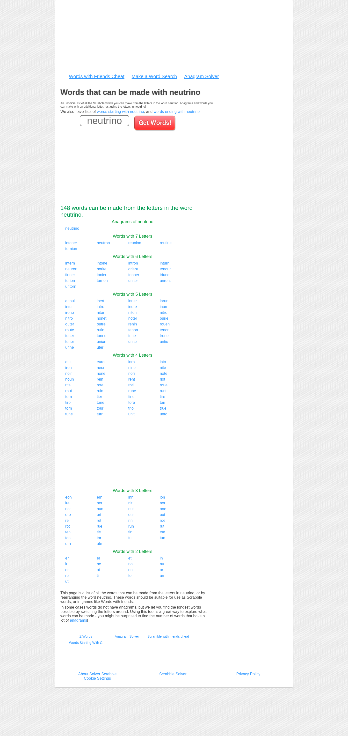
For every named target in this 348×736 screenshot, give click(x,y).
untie (164, 341)
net (99, 503)
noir (68, 373)
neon (101, 368)
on (130, 570)
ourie (164, 318)
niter (100, 312)
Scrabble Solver (173, 674)
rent (131, 379)
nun (100, 509)
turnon (102, 281)
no (130, 564)
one (163, 509)
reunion (134, 243)
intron (133, 263)
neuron (71, 269)
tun (162, 538)
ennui (70, 301)
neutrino (72, 228)
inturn (164, 263)
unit (131, 414)
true (163, 408)
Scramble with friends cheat (168, 636)
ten (68, 532)
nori (131, 373)
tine (131, 397)
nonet (101, 318)
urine (69, 347)
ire (67, 503)
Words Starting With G (85, 643)
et (129, 558)
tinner (70, 275)
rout (68, 391)
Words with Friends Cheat (96, 76)
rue (99, 526)
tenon (133, 330)
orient (133, 269)
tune (69, 414)
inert (100, 301)
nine (132, 368)
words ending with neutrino (177, 112)
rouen (165, 324)
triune (164, 275)
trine (132, 336)
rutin (100, 330)
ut (66, 581)
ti (98, 576)
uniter (133, 281)
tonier (101, 275)
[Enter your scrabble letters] (104, 120)
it (66, 564)
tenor (164, 330)
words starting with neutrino (120, 112)
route (69, 330)
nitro (69, 318)
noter (132, 318)
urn (68, 544)
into (163, 362)
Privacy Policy (248, 674)
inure (132, 307)
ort (99, 515)
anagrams (78, 620)
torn (68, 408)
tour (100, 408)
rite (68, 385)
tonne (101, 336)
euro (100, 362)
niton (132, 312)
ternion (71, 249)
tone (100, 402)
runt (163, 391)
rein (100, 379)
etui (68, 362)
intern (70, 263)
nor (162, 503)
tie (99, 532)
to (129, 576)
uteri (100, 347)
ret (99, 520)
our (131, 515)
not (68, 509)
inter (69, 307)
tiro (68, 402)
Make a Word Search (154, 76)
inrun (164, 301)
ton (68, 538)
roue (163, 385)
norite (101, 269)
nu (162, 564)
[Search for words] (155, 123)
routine (166, 243)
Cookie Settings (97, 678)
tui (130, 538)
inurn (164, 307)
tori (162, 402)
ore (68, 515)
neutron (103, 243)
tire (162, 397)
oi (98, 570)
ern (99, 497)
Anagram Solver (201, 76)
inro (131, 362)
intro (100, 307)
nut (131, 509)
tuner (69, 341)
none (101, 373)
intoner (71, 243)
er (98, 558)
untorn (70, 286)
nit (130, 503)
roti (131, 385)
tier (99, 397)
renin (132, 324)
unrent (165, 281)
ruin (100, 391)
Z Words (86, 636)
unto (163, 414)
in (161, 558)
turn (100, 414)
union (101, 341)
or (161, 570)
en (67, 558)
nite (163, 368)
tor (99, 538)
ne (99, 564)
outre (101, 324)
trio (131, 408)
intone (102, 263)
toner (69, 336)
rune (132, 391)
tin (130, 532)
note (163, 373)
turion (70, 281)
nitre (163, 312)
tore (131, 402)
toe (162, 532)
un (162, 576)
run (131, 526)
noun (69, 379)
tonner (133, 275)
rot (67, 526)
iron (68, 368)
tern (68, 397)
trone (164, 336)
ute (99, 544)
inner (132, 301)
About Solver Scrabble (97, 674)
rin (130, 520)
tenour (165, 269)
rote (100, 385)
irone (69, 312)
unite (132, 341)
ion (162, 497)
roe (162, 520)
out (162, 515)
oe (67, 570)
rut (162, 526)
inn (130, 497)
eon (68, 497)
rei (67, 520)
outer (69, 324)
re (67, 576)
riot (162, 379)
